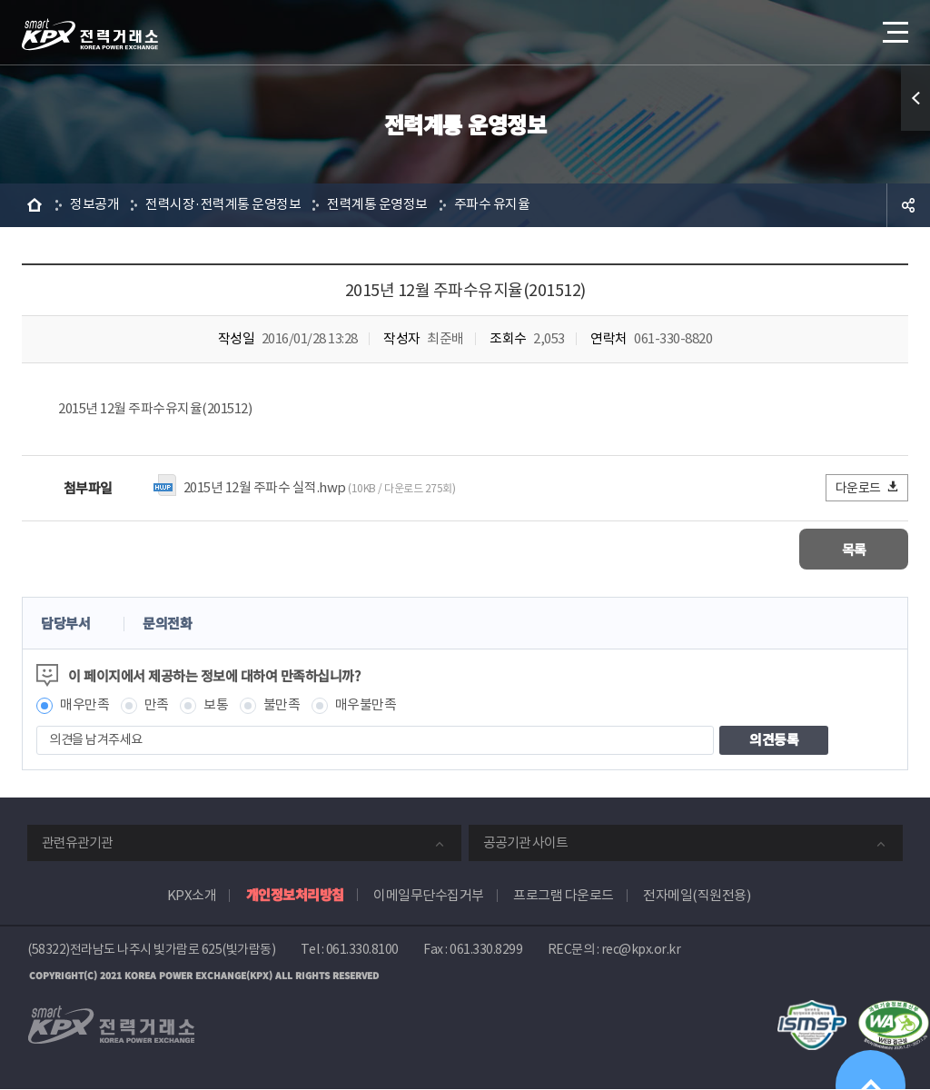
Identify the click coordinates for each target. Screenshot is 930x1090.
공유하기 (908, 205)
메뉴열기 (893, 26)
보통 (215, 705)
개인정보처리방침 (295, 894)
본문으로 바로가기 (0, 0)
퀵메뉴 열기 (915, 98)
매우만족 (84, 705)
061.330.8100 (362, 949)
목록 (854, 549)
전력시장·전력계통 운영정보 (223, 204)
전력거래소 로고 (90, 34)
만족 (156, 705)
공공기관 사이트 (525, 842)
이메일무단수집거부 (428, 895)
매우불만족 (366, 705)
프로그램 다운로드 (563, 895)
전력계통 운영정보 (377, 204)
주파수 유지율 (492, 204)
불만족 (282, 705)
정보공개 (94, 204)
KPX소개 (192, 895)
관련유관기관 (77, 842)
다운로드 (868, 487)
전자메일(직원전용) (696, 895)
